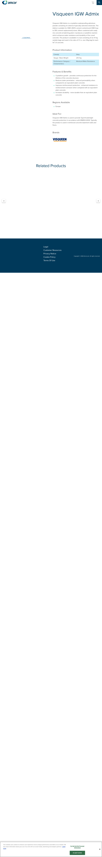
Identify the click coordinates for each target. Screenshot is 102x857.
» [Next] (98, 200)
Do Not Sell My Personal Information (77, 847)
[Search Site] (99, 2)
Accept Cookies (77, 853)
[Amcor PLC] (9, 2)
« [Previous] (3, 200)
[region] (51, 849)
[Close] (100, 849)
